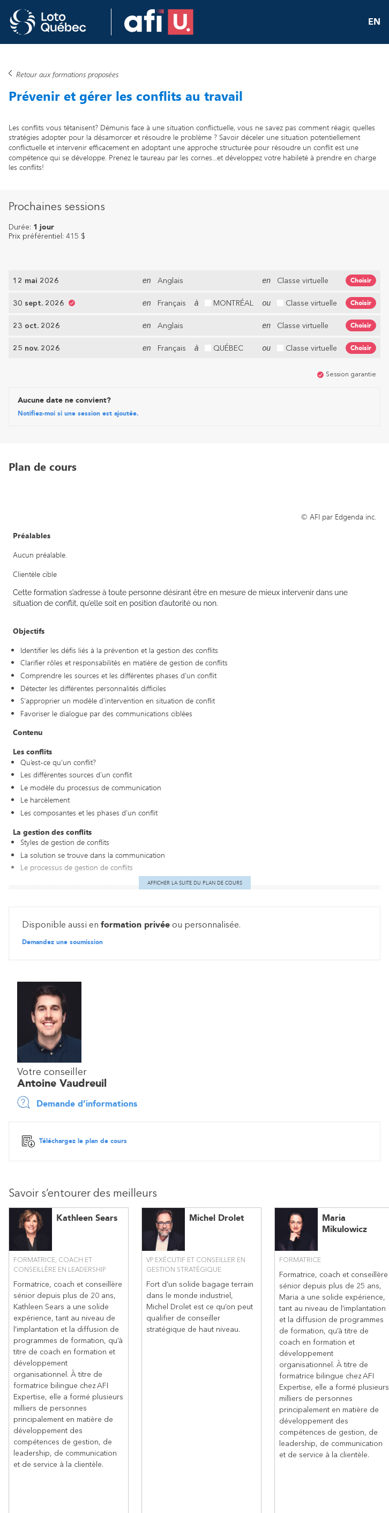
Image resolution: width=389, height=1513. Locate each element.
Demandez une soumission (62, 943)
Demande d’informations (77, 1102)
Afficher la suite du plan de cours (194, 883)
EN (374, 22)
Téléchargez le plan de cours (74, 1142)
